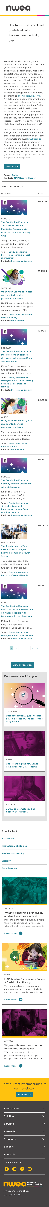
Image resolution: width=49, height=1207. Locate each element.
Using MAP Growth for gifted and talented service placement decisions (17, 295)
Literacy (6, 860)
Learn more (13, 933)
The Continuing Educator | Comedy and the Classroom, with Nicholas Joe (16, 483)
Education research (18, 572)
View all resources (22, 665)
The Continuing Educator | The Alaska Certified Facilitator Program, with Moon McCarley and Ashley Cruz (15, 229)
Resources (10, 1139)
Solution (9, 1116)
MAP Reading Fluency (25, 178)
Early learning (9, 868)
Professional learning (11, 255)
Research (9, 1131)
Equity (15, 175)
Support (8, 1146)
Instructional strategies (14, 846)
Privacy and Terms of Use (16, 1191)
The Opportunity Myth (29, 96)
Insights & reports (10, 446)
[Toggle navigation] (39, 8)
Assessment (15, 314)
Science (5, 384)
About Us (9, 1154)
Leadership (21, 252)
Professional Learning (22, 261)
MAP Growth (17, 320)
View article (12, 166)
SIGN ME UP (24, 1094)
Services (9, 1123)
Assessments (11, 1108)
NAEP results (34, 139)
